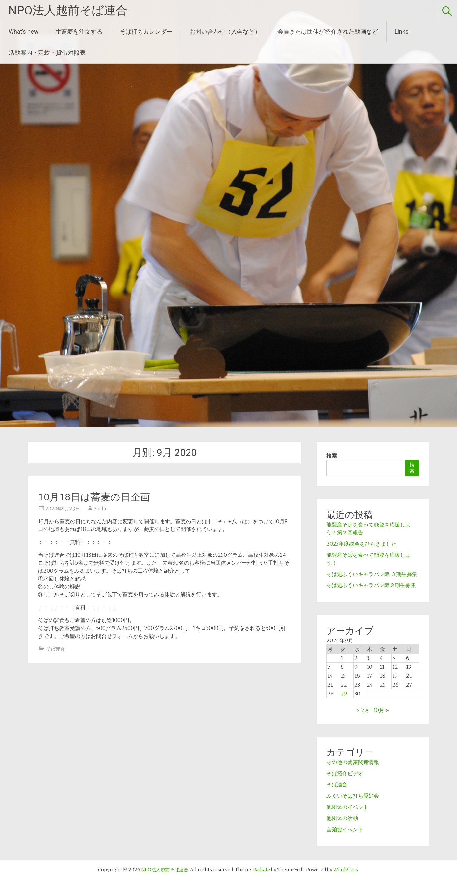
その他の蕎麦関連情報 (352, 762)
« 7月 (362, 710)
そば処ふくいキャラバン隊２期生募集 (371, 585)
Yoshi (100, 509)
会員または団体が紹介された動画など (327, 31)
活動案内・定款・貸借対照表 (47, 52)
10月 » (381, 710)
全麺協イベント (344, 829)
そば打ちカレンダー (146, 31)
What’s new (23, 31)
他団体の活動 (342, 818)
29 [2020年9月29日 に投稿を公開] (344, 693)
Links (402, 31)
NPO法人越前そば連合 (68, 10)
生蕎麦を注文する (79, 31)
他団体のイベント (347, 807)
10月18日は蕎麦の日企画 (94, 497)
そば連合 (55, 649)
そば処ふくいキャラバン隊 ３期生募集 (371, 574)
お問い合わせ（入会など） (225, 31)
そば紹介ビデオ (344, 773)
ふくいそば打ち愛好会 (352, 795)
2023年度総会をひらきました (361, 543)
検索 (331, 455)
